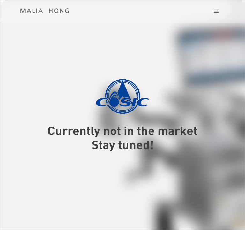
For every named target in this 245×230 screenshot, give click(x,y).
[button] (216, 11)
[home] (44, 11)
